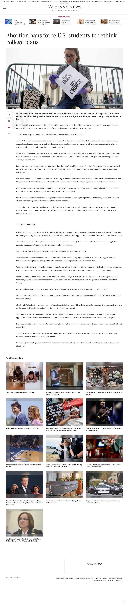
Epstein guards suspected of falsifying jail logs (66, 22)
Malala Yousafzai (96, 1)
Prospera (118, 580)
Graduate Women (115, 578)
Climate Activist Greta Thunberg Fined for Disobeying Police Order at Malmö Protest (64, 466)
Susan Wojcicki (65, 1)
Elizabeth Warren (34, 1)
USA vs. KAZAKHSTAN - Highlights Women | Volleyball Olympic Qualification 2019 (19, 22)
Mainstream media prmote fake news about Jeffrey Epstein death (91, 22)
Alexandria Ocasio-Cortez (49, 1)
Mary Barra (75, 1)
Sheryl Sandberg (20, 1)
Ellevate (98, 578)
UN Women (69, 578)
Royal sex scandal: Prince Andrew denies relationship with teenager (44, 22)
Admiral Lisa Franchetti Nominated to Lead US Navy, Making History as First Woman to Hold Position (23, 540)
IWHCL (105, 578)
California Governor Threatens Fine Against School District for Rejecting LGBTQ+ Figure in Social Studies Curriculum (24, 503)
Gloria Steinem (120, 1)
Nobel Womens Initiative (84, 578)
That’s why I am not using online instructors (20, 392)
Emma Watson (108, 1)
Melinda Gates (9, 1)
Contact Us (60, 578)
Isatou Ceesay (64, 3)
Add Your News (64, 17)
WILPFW (110, 580)
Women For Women (99, 580)
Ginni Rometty (85, 1)
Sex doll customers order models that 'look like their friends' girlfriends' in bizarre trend (115, 22)
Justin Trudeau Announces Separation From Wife (22, 428)
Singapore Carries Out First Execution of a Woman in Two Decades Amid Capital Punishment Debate (63, 429)
